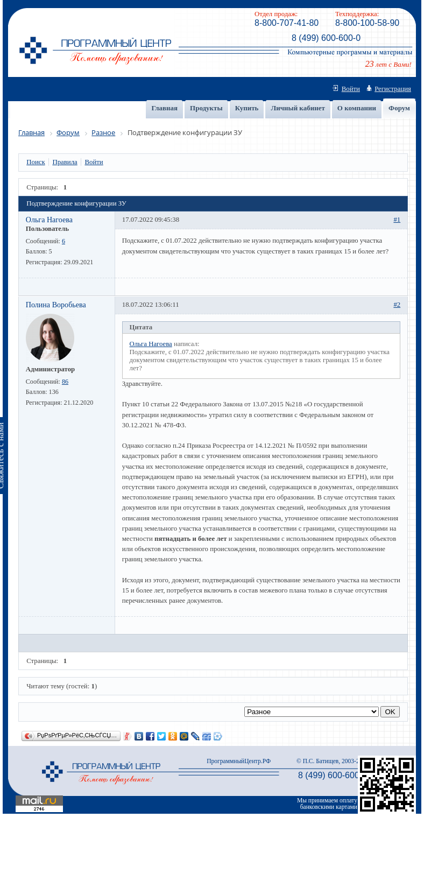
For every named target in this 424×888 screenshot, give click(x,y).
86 (65, 381)
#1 (396, 219)
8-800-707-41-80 (287, 22)
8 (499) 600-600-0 (326, 38)
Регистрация (392, 89)
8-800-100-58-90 (367, 22)
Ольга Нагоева (49, 219)
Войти (351, 89)
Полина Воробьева (56, 304)
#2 (396, 304)
